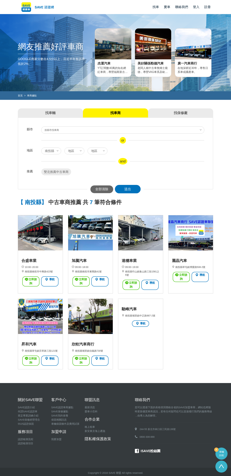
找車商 (115, 113)
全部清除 (102, 189)
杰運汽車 (105, 63)
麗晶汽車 (180, 263)
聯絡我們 (181, 7)
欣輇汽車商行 (83, 346)
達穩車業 (129, 263)
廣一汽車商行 (188, 63)
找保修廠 (180, 113)
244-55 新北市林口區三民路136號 (158, 427)
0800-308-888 (147, 434)
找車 (156, 7)
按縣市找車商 (52, 130)
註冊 (207, 7)
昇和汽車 (29, 346)
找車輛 (50, 113)
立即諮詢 (30, 282)
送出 (129, 189)
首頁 (20, 95)
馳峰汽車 (129, 308)
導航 (50, 282)
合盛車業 (29, 263)
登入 (196, 7)
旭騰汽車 (79, 263)
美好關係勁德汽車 (152, 63)
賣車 (167, 7)
